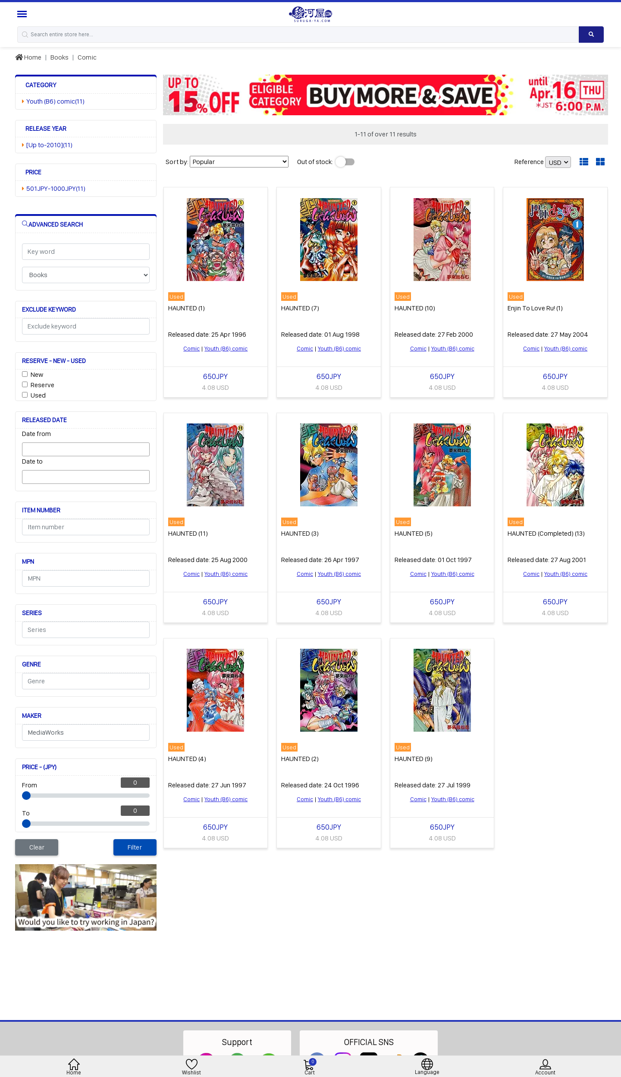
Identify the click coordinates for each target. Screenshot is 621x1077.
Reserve (42, 385)
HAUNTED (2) (300, 759)
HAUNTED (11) (188, 533)
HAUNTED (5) (414, 533)
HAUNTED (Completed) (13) (546, 533)
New (37, 374)
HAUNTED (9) (414, 759)
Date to (32, 461)
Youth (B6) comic (226, 348)
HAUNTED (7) (300, 308)
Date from (36, 434)
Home (28, 57)
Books (59, 57)
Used (38, 395)
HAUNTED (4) (187, 759)
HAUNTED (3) (300, 533)
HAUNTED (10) (415, 308)
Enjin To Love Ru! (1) (535, 308)
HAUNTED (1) (186, 308)
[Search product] (591, 34)
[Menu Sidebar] (23, 14)
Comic (87, 57)
